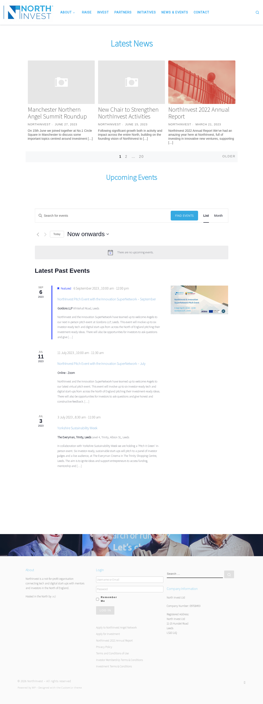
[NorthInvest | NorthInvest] (28, 11)
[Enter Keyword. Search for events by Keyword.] (103, 216)
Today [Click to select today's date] (57, 234)
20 (141, 156)
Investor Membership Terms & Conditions (119, 660)
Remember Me (109, 599)
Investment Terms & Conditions (114, 666)
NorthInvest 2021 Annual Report (114, 640)
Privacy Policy (104, 647)
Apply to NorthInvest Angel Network (116, 627)
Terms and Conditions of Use (112, 653)
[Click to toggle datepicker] (88, 234)
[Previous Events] (38, 234)
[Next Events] (45, 234)
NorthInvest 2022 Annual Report (198, 112)
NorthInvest (39, 124)
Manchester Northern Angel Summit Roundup (57, 112)
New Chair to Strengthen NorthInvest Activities (128, 112)
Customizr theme (71, 687)
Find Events (184, 216)
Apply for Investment (108, 634)
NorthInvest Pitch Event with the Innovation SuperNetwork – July (101, 363)
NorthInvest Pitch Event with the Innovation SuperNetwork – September (106, 299)
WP (34, 687)
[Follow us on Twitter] (244, 682)
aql (54, 596)
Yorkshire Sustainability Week (77, 428)
